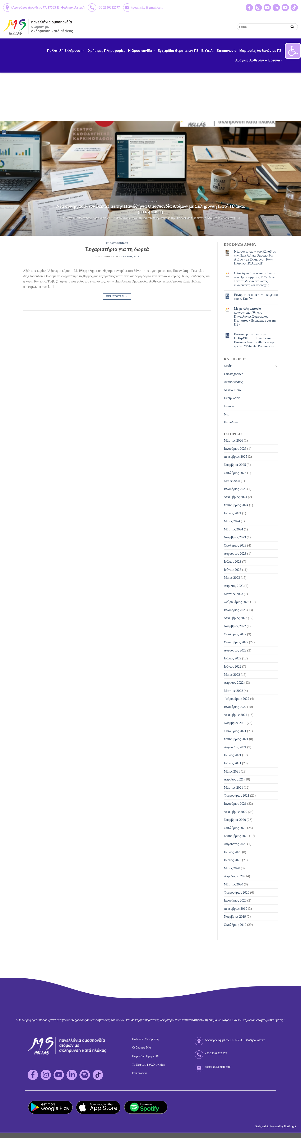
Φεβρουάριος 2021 (236, 795)
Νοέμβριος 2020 (235, 819)
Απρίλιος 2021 (234, 779)
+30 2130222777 (108, 7)
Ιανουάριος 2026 (235, 448)
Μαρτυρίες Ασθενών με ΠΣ (260, 50)
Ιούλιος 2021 (232, 755)
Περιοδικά (231, 422)
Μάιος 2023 (232, 577)
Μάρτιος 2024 (233, 529)
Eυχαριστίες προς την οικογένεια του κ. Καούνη (256, 296)
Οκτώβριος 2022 (235, 634)
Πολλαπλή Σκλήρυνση (66, 51)
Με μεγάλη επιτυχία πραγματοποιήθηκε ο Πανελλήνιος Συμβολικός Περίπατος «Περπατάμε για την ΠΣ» (255, 316)
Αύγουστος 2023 (235, 553)
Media (228, 366)
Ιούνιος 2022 (232, 666)
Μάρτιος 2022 (233, 690)
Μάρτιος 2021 (233, 787)
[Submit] (292, 26)
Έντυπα (229, 406)
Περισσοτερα (117, 296)
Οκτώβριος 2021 (235, 731)
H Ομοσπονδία (141, 51)
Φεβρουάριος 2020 (236, 892)
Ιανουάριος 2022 (235, 707)
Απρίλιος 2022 (234, 682)
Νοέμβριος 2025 (235, 464)
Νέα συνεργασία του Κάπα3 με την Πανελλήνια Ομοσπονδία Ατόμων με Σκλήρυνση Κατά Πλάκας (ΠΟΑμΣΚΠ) (255, 257)
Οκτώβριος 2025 (235, 473)
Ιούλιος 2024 (232, 513)
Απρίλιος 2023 (234, 586)
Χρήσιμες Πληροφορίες (106, 50)
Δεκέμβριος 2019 (235, 908)
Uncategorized (117, 243)
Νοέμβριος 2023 (235, 537)
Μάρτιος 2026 (233, 440)
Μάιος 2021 (232, 771)
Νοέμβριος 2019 (235, 916)
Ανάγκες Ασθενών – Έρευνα (259, 60)
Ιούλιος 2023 (232, 561)
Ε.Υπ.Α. (207, 50)
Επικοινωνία (227, 50)
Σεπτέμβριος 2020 (236, 836)
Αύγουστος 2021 (235, 747)
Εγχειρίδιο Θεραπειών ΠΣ (178, 50)
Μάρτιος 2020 (233, 884)
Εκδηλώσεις (232, 398)
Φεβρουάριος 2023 (236, 602)
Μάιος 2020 (232, 868)
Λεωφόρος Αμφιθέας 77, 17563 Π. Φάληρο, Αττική (48, 7)
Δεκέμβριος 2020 (235, 812)
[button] (293, 51)
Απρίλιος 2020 (234, 876)
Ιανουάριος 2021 (235, 803)
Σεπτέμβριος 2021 (236, 739)
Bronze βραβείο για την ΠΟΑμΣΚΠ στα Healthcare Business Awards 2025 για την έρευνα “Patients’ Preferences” (254, 340)
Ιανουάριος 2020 (235, 900)
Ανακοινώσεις (233, 382)
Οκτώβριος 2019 (235, 924)
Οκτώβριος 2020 (235, 828)
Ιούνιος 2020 (232, 860)
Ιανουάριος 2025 (235, 489)
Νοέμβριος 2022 (235, 626)
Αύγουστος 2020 (235, 844)
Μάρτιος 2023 (233, 594)
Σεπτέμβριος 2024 (236, 505)
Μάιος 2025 (232, 481)
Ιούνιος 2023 (232, 569)
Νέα (227, 414)
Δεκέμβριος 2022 (235, 618)
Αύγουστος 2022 (235, 650)
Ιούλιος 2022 (232, 658)
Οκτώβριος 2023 (235, 545)
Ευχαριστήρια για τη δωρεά (117, 249)
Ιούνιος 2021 (232, 763)
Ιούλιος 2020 (232, 852)
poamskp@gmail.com (147, 7)
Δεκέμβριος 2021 (235, 715)
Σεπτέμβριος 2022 (236, 642)
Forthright (290, 1126)
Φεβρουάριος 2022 (236, 698)
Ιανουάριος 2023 (235, 610)
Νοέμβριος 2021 (235, 723)
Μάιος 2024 (232, 521)
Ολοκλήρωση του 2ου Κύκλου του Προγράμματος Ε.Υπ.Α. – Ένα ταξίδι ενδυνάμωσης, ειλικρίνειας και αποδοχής (254, 279)
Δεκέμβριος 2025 (235, 456)
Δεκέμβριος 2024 (235, 497)
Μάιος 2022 (232, 674)
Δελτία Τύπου (233, 390)
